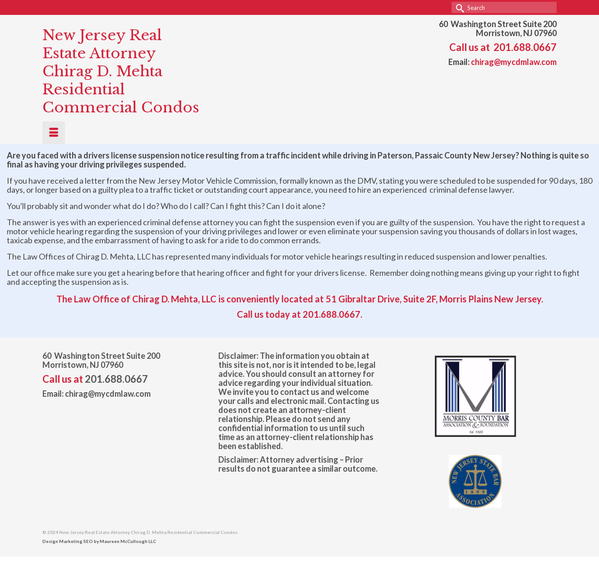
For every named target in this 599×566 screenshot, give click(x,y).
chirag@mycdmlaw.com (514, 62)
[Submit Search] (458, 7)
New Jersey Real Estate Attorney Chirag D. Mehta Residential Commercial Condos (120, 71)
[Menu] (53, 132)
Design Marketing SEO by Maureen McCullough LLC (99, 541)
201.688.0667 (525, 47)
